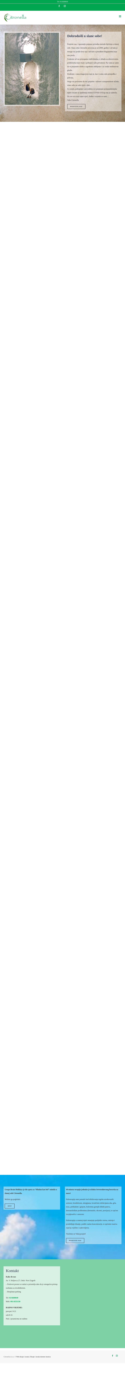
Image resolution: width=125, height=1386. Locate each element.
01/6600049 (13, 1298)
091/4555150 (15, 1301)
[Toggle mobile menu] (120, 16)
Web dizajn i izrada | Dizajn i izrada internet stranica (33, 1357)
